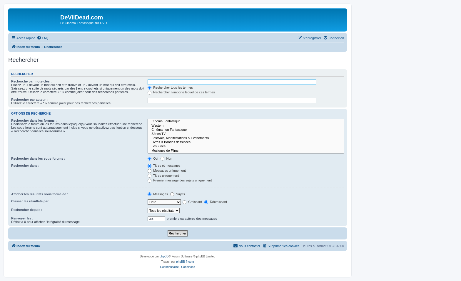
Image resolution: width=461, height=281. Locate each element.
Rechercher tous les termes (170, 87)
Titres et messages (164, 165)
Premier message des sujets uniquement (180, 180)
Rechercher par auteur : (29, 99)
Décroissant (215, 202)
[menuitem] (43, 38)
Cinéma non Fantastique (245, 130)
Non (166, 158)
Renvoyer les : (22, 218)
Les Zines (245, 146)
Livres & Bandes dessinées (245, 142)
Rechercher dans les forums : (34, 120)
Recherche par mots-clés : (31, 81)
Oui (153, 158)
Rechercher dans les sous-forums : (38, 158)
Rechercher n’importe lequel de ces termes (181, 92)
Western (245, 126)
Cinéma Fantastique (245, 121)
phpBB (164, 256)
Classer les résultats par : (31, 201)
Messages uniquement (167, 170)
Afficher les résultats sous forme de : (39, 194)
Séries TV (245, 134)
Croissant (192, 202)
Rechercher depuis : (26, 209)
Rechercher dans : (25, 165)
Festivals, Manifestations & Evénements (245, 138)
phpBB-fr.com (185, 261)
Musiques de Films (245, 151)
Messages (158, 194)
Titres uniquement (163, 175)
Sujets (177, 194)
